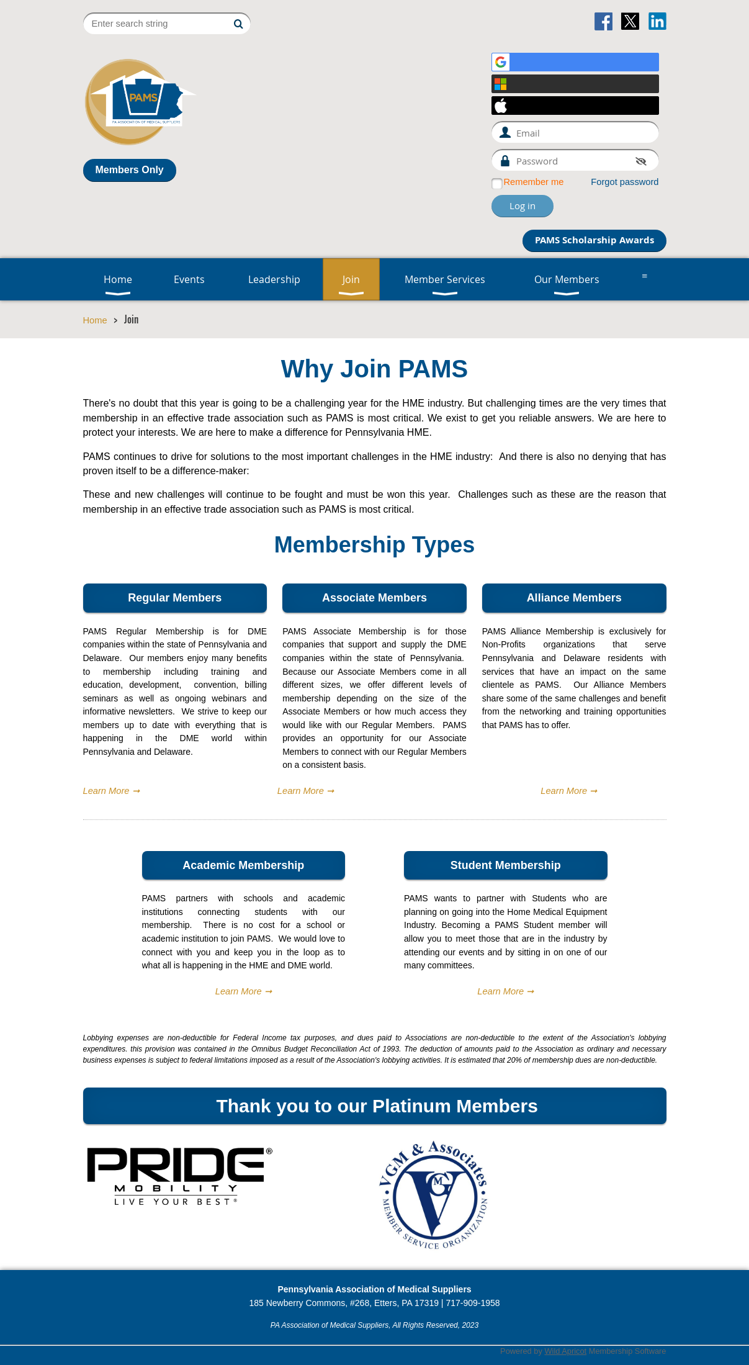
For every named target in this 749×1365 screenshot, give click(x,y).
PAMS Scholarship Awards (594, 239)
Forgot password (624, 182)
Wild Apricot (565, 1351)
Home (95, 320)
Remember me (534, 182)
